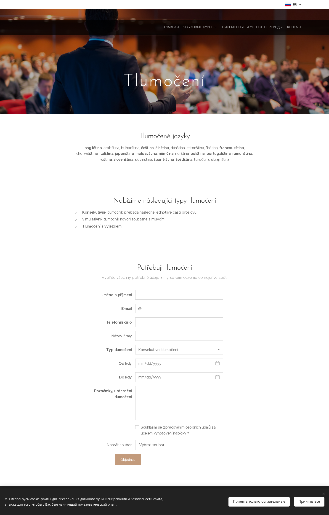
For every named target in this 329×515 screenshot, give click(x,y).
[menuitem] (285, 27)
